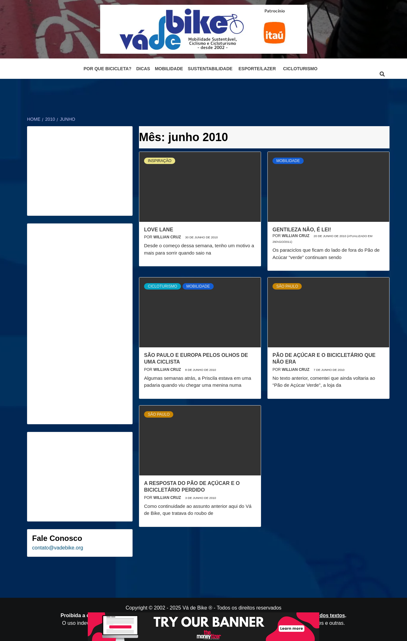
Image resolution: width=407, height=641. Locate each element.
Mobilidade (169, 68)
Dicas (143, 68)
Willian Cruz (167, 237)
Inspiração (159, 161)
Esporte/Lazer (257, 68)
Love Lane (158, 229)
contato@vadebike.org (57, 547)
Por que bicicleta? (108, 68)
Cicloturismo (300, 68)
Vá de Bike (195, 607)
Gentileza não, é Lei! (301, 229)
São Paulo (287, 286)
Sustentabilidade (210, 68)
